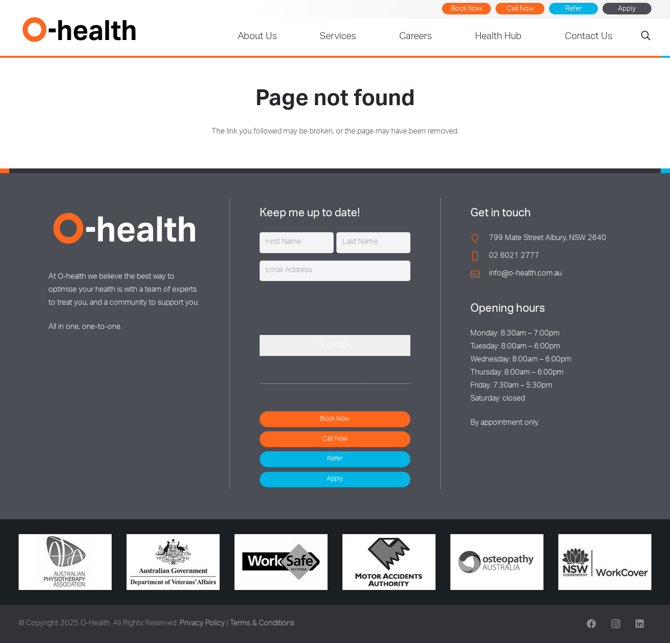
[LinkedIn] (639, 624)
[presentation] (330, 306)
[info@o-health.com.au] (479, 273)
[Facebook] (591, 624)
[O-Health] (79, 29)
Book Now (466, 9)
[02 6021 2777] (479, 256)
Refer (573, 9)
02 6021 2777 (514, 256)
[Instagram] (615, 624)
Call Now (520, 9)
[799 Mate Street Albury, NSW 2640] (479, 238)
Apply (627, 9)
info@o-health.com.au (525, 274)
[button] (646, 37)
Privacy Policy (202, 624)
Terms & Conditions (262, 624)
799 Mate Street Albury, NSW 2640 (547, 238)
